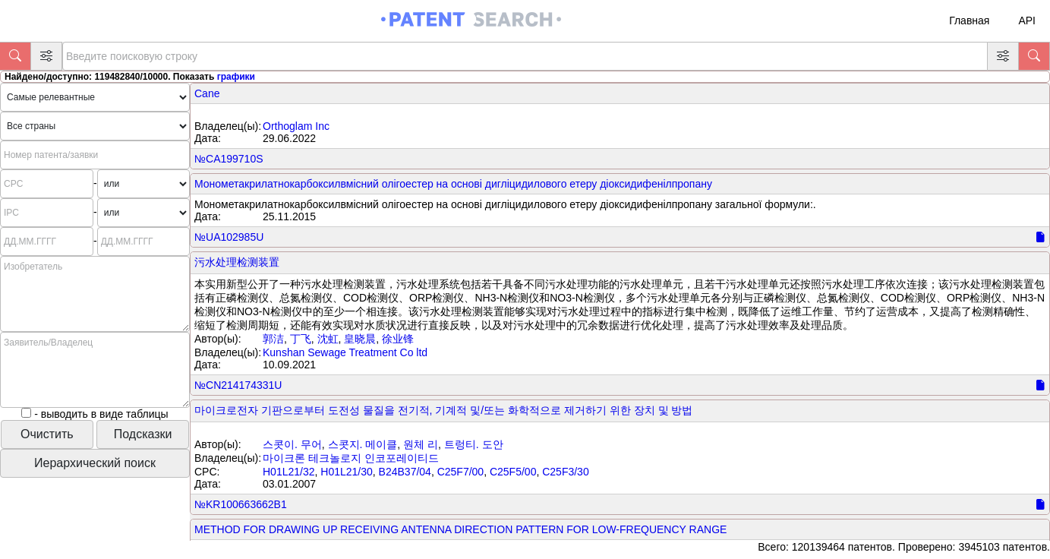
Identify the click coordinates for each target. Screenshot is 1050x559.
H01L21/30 (346, 472)
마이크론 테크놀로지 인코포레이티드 (351, 458)
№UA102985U (228, 237)
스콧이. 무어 (292, 444)
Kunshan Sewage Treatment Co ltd (345, 352)
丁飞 (300, 339)
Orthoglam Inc (296, 126)
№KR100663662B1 (240, 504)
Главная (969, 20)
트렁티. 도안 (473, 444)
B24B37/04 (405, 472)
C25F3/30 (565, 472)
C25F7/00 (460, 472)
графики (236, 76)
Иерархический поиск (95, 462)
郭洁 (273, 339)
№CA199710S (228, 159)
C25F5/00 (513, 472)
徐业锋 (398, 339)
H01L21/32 (289, 472)
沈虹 (328, 339)
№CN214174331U (238, 385)
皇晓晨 (360, 339)
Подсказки (143, 434)
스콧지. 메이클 (363, 444)
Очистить (47, 434)
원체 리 (420, 444)
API (1027, 20)
